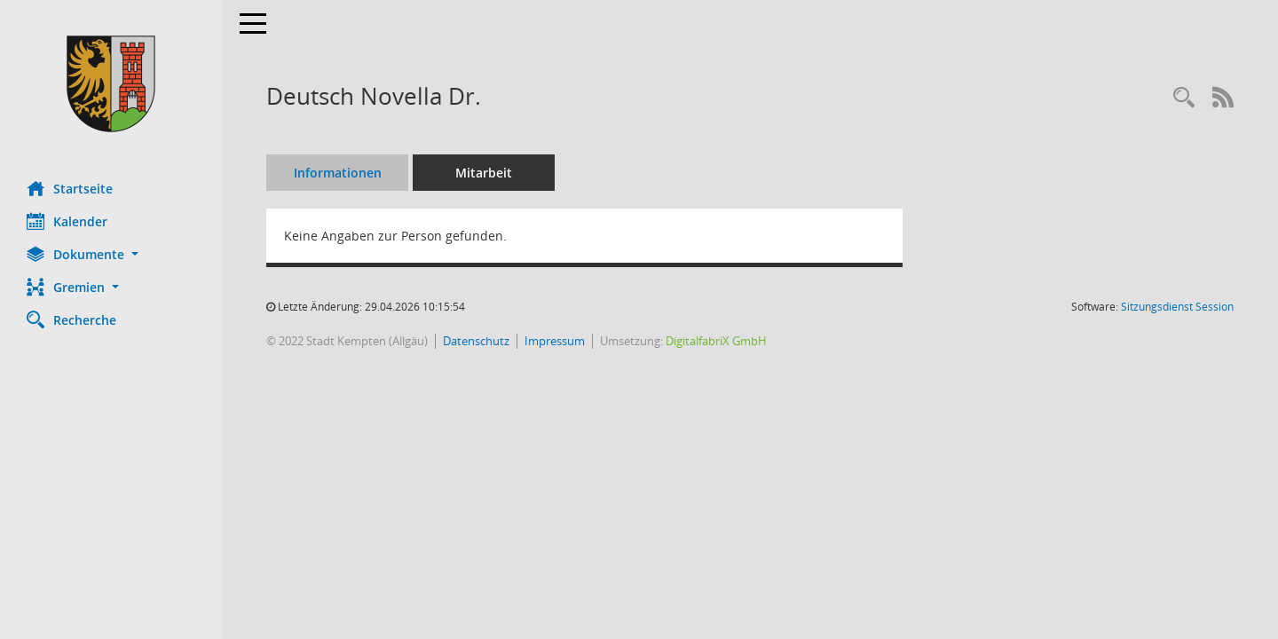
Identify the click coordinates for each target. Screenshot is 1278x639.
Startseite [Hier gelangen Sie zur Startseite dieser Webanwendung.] (70, 188)
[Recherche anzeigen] (1183, 98)
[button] (111, 254)
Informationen (338, 172)
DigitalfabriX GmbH (716, 341)
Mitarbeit (483, 172)
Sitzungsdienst (1177, 306)
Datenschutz (476, 341)
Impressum (555, 341)
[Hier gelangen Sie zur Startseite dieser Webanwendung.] (111, 84)
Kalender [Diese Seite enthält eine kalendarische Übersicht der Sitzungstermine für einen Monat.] (67, 221)
